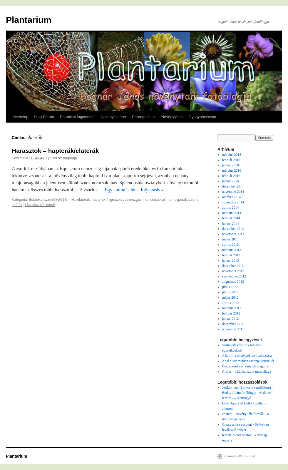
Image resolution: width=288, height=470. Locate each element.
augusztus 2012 (233, 282)
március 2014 (231, 213)
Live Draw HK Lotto (237, 403)
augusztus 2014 (233, 202)
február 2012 (231, 313)
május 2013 (230, 239)
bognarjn (70, 158)
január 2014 (230, 223)
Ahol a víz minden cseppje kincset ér (248, 361)
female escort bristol (236, 435)
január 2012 (230, 319)
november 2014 (233, 192)
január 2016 (230, 181)
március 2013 (231, 250)
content (227, 414)
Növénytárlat (172, 117)
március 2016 (231, 170)
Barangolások (143, 117)
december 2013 (233, 229)
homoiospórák (154, 200)
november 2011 (233, 329)
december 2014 (233, 186)
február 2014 (231, 218)
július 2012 (230, 287)
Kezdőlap (20, 117)
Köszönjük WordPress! (239, 456)
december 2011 (233, 324)
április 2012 (230, 303)
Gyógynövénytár (203, 117)
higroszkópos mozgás (124, 200)
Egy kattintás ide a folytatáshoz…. (140, 189)
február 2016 (231, 176)
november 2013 (233, 234)
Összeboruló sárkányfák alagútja (245, 366)
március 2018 (231, 155)
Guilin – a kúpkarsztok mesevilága (246, 371)
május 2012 (230, 297)
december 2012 (233, 266)
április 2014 (230, 207)
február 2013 (231, 255)
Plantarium (28, 20)
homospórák (177, 200)
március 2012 (231, 308)
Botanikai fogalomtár (77, 117)
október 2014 (231, 197)
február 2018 (231, 160)
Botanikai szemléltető (45, 200)
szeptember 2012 (234, 276)
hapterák (99, 200)
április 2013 (230, 244)
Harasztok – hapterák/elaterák (55, 150)
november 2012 (233, 271)
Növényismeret (113, 117)
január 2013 (230, 260)
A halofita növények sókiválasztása (247, 356)
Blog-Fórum (44, 117)
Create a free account (237, 424)
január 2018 (230, 165)
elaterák (83, 200)
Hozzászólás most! (40, 205)
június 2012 (230, 292)
